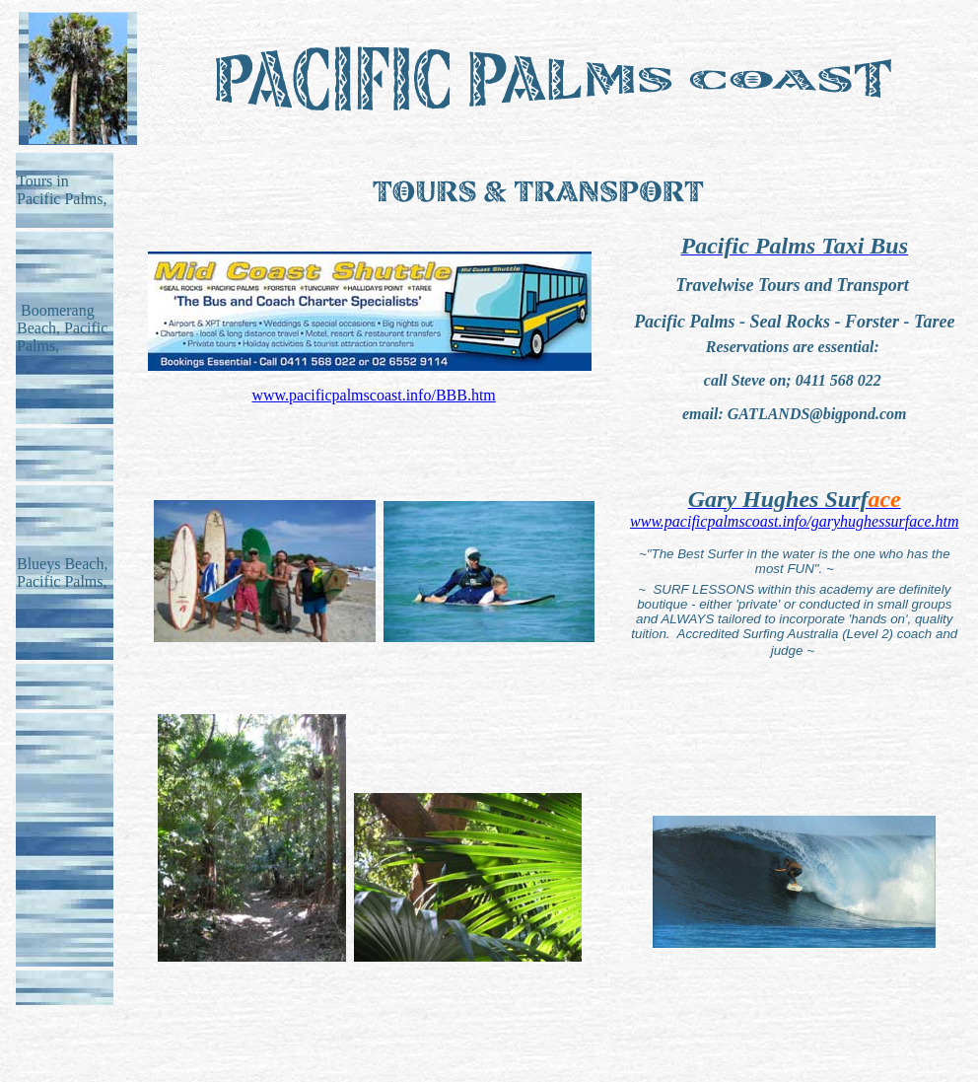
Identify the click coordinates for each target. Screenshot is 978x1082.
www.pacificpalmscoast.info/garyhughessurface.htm (794, 521)
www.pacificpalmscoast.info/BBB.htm (373, 395)
